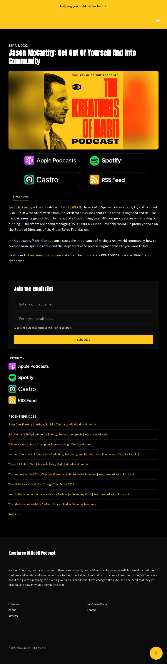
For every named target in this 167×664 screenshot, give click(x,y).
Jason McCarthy (20, 207)
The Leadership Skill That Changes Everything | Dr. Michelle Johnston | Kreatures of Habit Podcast (71, 474)
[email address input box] (83, 318)
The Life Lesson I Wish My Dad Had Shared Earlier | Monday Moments (52, 504)
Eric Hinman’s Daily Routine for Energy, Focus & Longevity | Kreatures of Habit (58, 434)
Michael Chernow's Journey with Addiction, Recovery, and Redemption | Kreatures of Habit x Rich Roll (74, 454)
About (12, 610)
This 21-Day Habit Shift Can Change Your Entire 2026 (41, 484)
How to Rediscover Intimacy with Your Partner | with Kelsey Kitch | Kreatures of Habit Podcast (68, 494)
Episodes (13, 604)
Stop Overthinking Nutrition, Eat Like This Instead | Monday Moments (52, 424)
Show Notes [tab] (20, 196)
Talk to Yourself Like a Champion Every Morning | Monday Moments (51, 444)
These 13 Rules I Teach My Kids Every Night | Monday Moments (48, 464)
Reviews (13, 616)
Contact (91, 610)
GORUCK (74, 207)
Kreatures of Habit (97, 604)
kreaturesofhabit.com (44, 255)
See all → (14, 514)
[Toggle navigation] (158, 20)
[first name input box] (83, 304)
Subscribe (83, 340)
